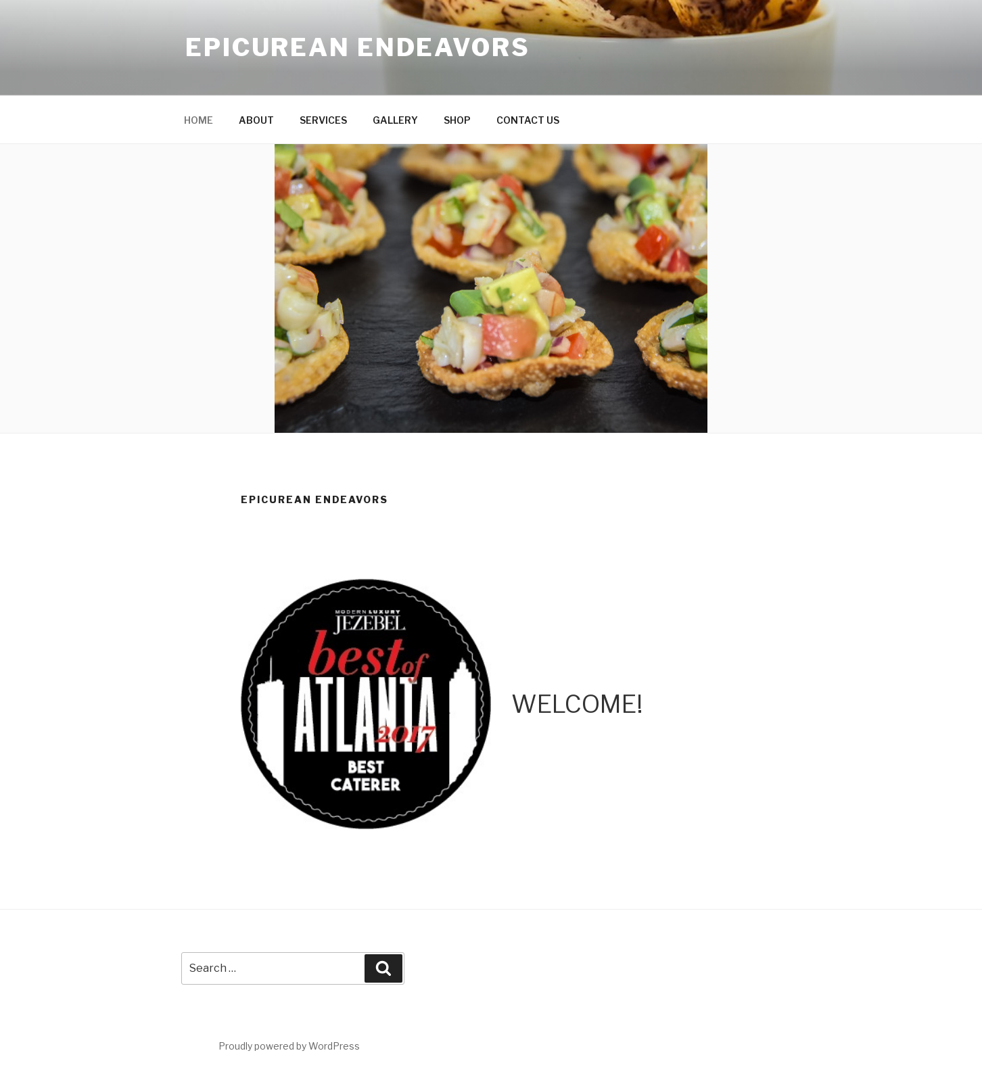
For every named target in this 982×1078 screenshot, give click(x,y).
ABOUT (256, 120)
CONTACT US (527, 120)
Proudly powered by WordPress (289, 1046)
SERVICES (323, 120)
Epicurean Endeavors (357, 47)
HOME (198, 120)
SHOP (457, 120)
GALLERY (395, 120)
